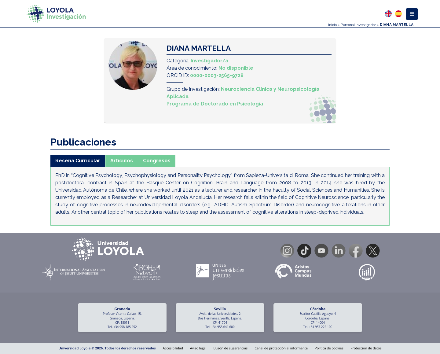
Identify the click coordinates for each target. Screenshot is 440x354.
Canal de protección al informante (281, 348)
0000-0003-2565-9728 (217, 75)
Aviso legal (198, 348)
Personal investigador (358, 25)
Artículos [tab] (121, 161)
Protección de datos (366, 348)
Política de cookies (329, 348)
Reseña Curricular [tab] (77, 161)
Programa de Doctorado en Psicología (215, 104)
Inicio (332, 25)
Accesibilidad (173, 348)
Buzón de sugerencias (230, 348)
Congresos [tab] (156, 161)
